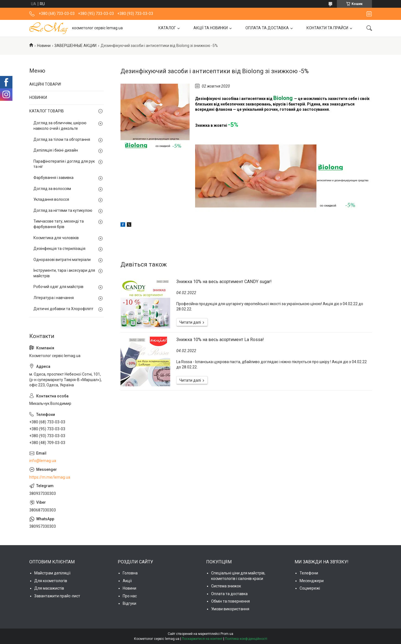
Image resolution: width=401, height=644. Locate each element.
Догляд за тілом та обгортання (61, 139)
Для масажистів (49, 588)
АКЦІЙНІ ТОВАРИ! (45, 84)
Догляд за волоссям (52, 188)
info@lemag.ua (42, 460)
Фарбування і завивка (53, 177)
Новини (44, 45)
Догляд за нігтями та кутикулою (62, 210)
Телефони (309, 573)
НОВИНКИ (38, 97)
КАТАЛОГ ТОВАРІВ (46, 111)
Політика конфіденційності (246, 639)
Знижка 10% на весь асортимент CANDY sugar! (224, 281)
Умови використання (230, 609)
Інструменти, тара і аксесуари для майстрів (64, 273)
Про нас (130, 596)
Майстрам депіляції (52, 573)
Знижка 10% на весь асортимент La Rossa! (220, 339)
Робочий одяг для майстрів (58, 286)
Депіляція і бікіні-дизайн (55, 150)
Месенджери (312, 581)
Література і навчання (53, 297)
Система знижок (226, 586)
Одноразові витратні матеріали (62, 259)
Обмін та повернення (230, 601)
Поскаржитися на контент (202, 639)
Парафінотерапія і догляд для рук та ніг (64, 164)
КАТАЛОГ (167, 28)
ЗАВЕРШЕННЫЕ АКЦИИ (75, 45)
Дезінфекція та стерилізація (59, 248)
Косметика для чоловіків (56, 238)
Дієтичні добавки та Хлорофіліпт (63, 309)
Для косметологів (50, 581)
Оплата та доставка (229, 594)
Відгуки (129, 603)
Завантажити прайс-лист (57, 596)
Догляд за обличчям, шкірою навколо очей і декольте (60, 126)
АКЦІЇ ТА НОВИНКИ (210, 28)
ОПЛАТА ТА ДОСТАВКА (267, 28)
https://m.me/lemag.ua (49, 477)
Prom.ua (227, 634)
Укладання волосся (51, 199)
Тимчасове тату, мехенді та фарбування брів (58, 224)
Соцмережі (310, 588)
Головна (130, 573)
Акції (127, 581)
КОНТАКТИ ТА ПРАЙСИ (327, 28)
